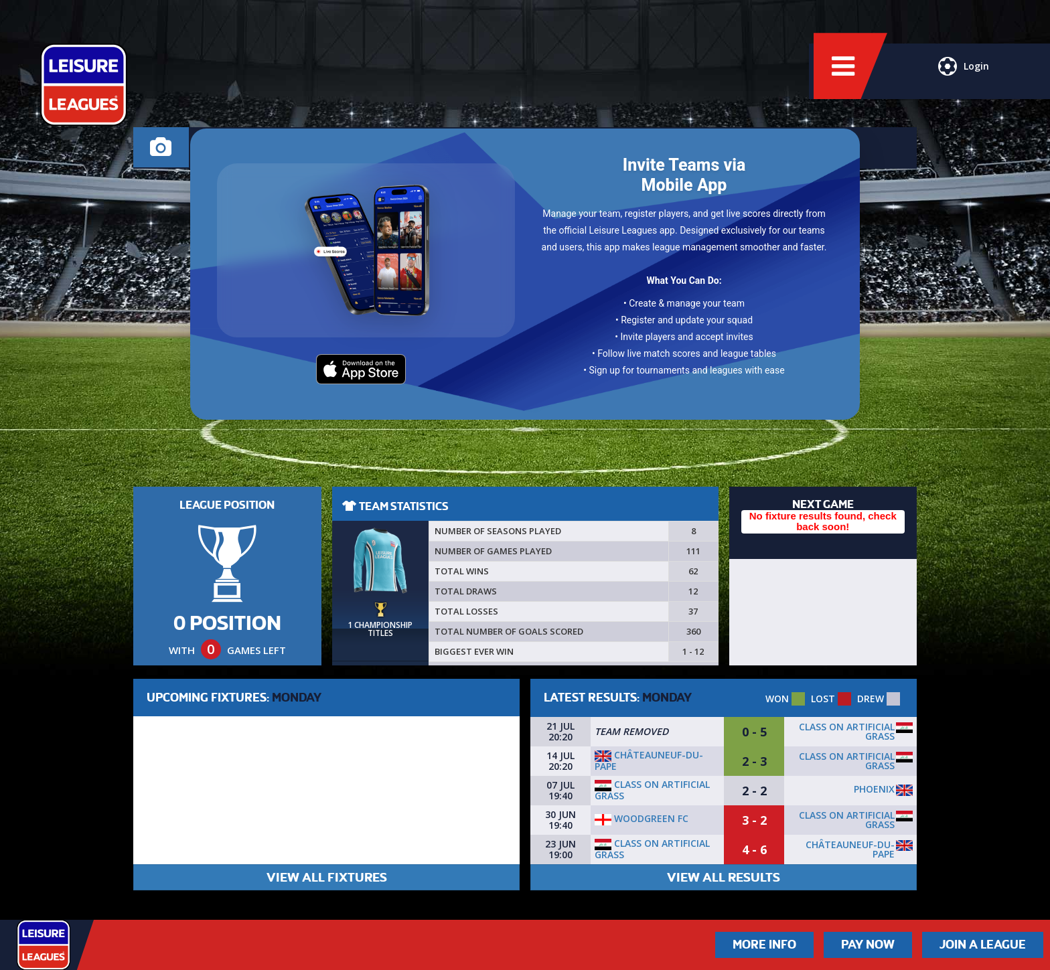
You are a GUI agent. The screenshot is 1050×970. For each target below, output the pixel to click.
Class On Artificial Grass (847, 731)
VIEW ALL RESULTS (723, 877)
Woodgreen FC (641, 818)
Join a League (983, 944)
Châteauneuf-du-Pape (649, 760)
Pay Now (868, 944)
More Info (764, 944)
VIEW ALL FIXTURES (327, 877)
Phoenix (874, 789)
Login (961, 77)
